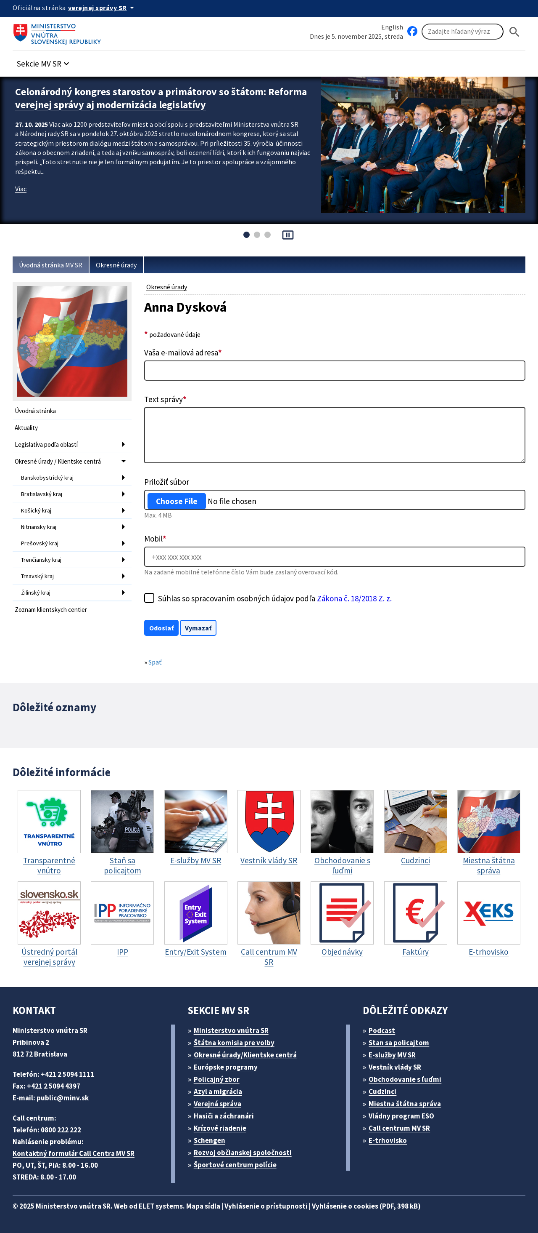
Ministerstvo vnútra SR (231, 1030)
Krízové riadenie (220, 1128)
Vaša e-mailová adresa (183, 352)
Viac (20, 188)
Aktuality (26, 428)
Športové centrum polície (235, 1164)
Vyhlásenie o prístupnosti (266, 1206)
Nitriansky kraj (38, 527)
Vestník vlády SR (395, 1067)
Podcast (382, 1030)
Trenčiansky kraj (41, 559)
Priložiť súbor (166, 482)
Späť (155, 662)
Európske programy (226, 1067)
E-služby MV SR (392, 1055)
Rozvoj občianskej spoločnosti (243, 1152)
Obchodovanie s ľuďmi (405, 1079)
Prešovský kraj (39, 543)
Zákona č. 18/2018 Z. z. (354, 598)
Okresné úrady (116, 265)
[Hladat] (514, 32)
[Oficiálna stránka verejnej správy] (102, 8)
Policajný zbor (217, 1079)
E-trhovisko (388, 1140)
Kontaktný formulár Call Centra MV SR (73, 1153)
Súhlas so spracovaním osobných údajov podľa (275, 598)
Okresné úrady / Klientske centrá (58, 461)
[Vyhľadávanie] (463, 32)
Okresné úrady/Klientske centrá (245, 1055)
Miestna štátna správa (405, 1103)
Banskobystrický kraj (47, 477)
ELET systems (161, 1206)
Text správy (165, 399)
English (392, 27)
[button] (44, 61)
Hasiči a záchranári (224, 1116)
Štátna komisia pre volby (234, 1042)
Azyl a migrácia (218, 1091)
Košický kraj (36, 510)
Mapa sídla (203, 1206)
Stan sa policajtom (399, 1042)
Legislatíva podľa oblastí (46, 444)
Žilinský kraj (35, 592)
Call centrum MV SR (399, 1128)
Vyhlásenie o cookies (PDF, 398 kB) (366, 1206)
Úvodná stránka (35, 411)
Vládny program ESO (401, 1116)
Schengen (209, 1140)
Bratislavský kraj (41, 494)
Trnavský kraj (37, 576)
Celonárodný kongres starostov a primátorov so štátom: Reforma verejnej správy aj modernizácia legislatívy (161, 98)
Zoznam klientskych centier (51, 610)
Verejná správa (217, 1103)
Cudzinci (382, 1091)
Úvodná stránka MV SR (50, 265)
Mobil (155, 539)
